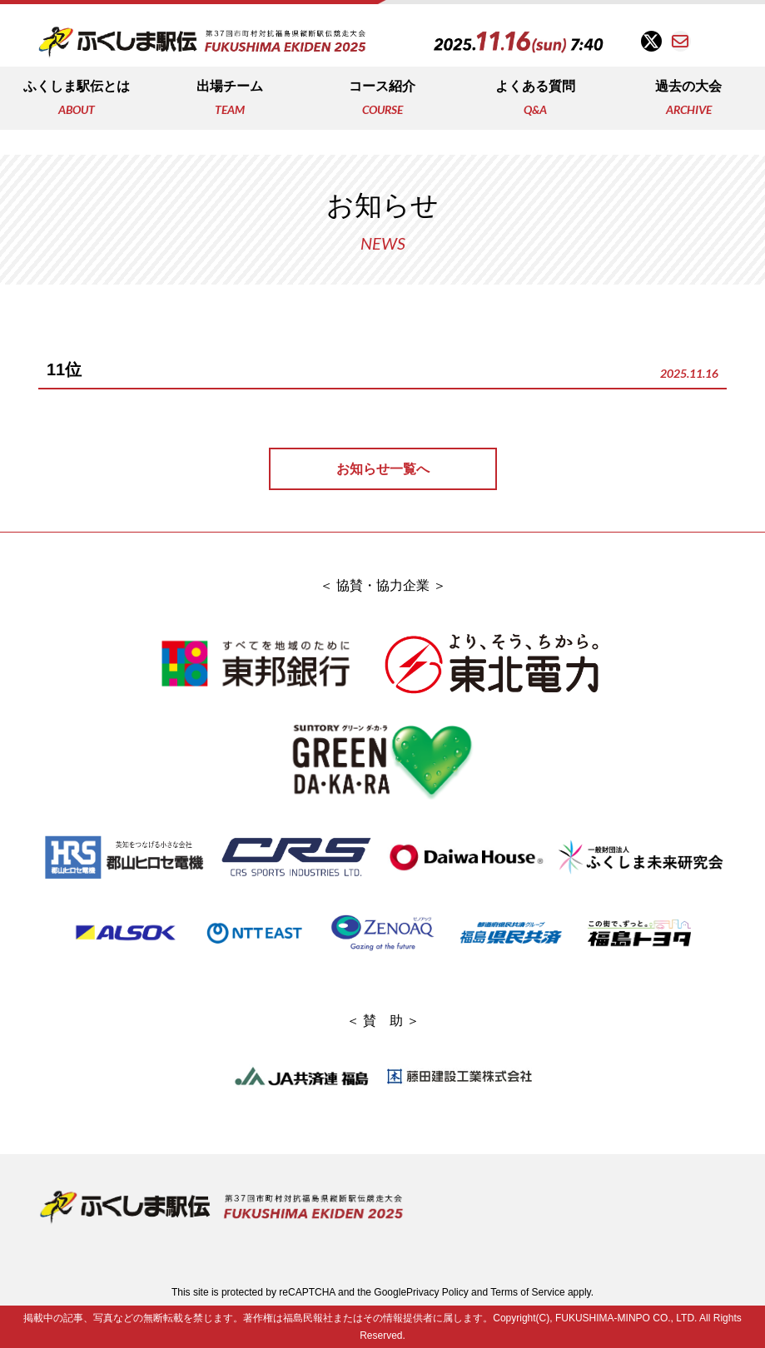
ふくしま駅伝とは (76, 99)
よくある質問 (535, 99)
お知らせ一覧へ (383, 469)
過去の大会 (688, 99)
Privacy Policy (437, 1292)
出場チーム (229, 99)
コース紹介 (382, 99)
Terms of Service (527, 1292)
